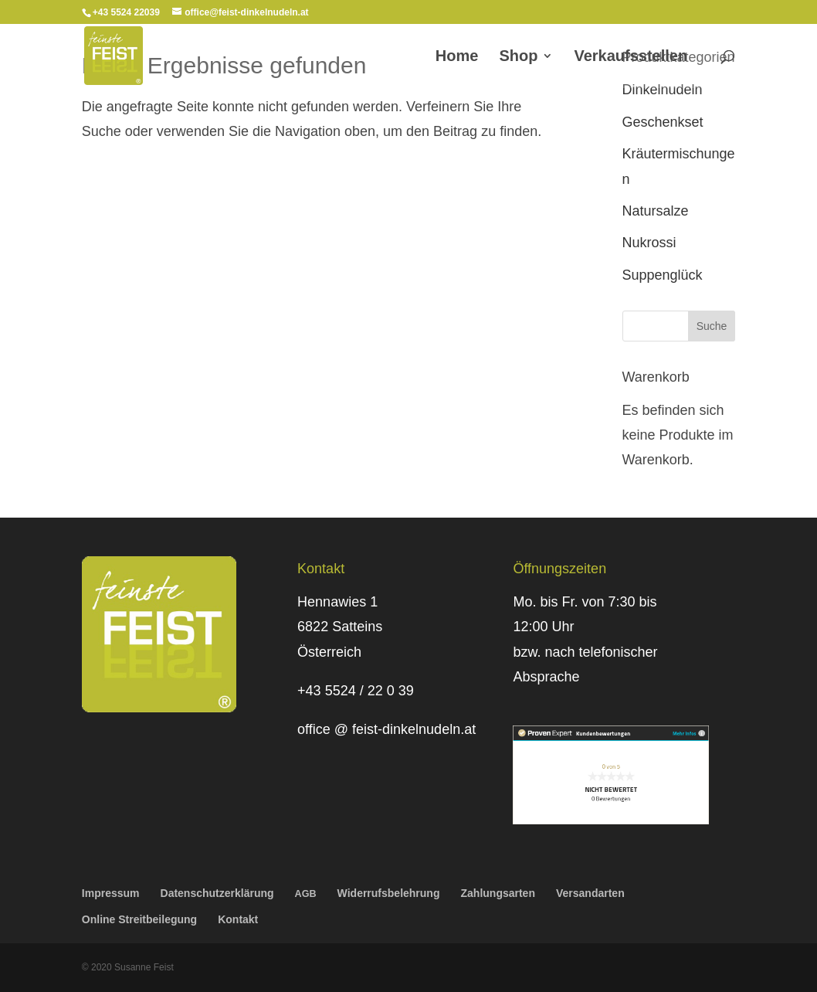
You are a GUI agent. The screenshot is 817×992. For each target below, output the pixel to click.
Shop (518, 57)
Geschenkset (662, 122)
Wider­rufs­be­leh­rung (388, 893)
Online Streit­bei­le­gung (139, 919)
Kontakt (238, 919)
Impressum (111, 893)
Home (457, 57)
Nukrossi (649, 242)
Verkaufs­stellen (630, 57)
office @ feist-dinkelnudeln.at (386, 729)
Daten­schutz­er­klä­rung (217, 893)
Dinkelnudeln (662, 89)
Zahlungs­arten (498, 893)
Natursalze (655, 211)
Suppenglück (662, 275)
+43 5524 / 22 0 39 (355, 690)
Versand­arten (590, 893)
